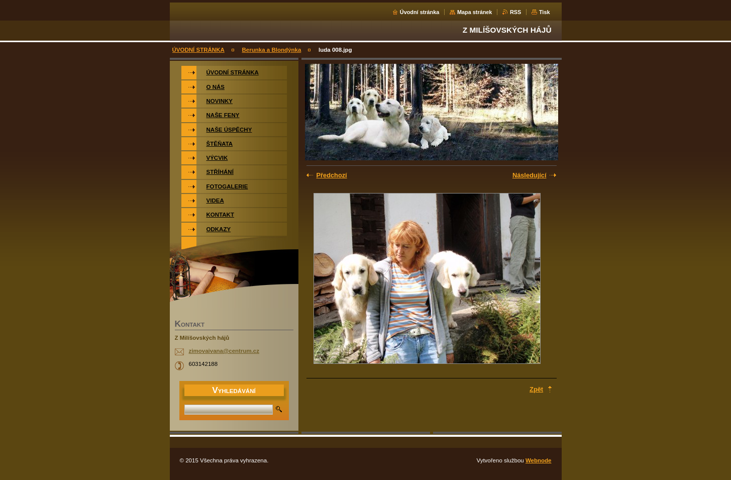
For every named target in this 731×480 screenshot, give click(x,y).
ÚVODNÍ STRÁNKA (198, 50)
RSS (515, 12)
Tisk (544, 12)
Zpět (536, 389)
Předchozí (332, 175)
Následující (529, 175)
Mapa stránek (474, 12)
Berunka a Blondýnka (271, 50)
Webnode (539, 460)
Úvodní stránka (420, 12)
